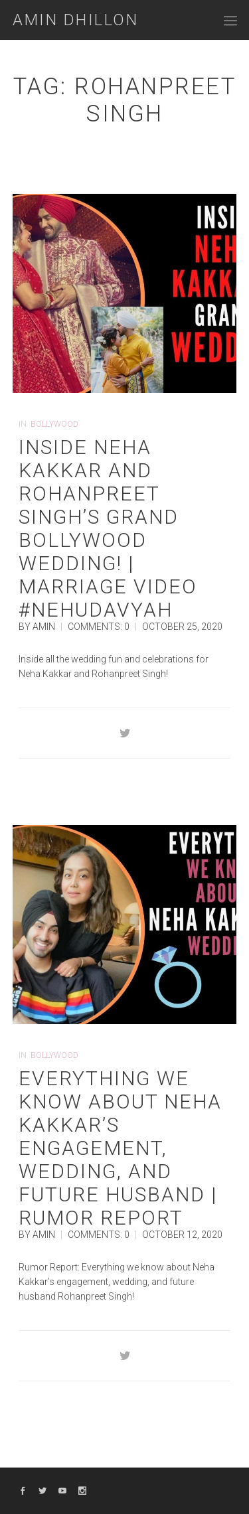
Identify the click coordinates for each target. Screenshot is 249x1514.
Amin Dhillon (75, 20)
